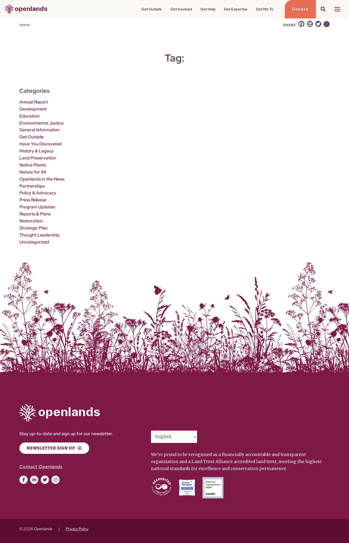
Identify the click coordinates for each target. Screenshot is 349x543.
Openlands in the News (41, 179)
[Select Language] (174, 437)
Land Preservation (37, 158)
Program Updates (37, 207)
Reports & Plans (35, 214)
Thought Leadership (39, 235)
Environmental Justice (41, 123)
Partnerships (32, 186)
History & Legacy (36, 151)
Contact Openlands (40, 466)
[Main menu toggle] (337, 9)
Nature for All (32, 172)
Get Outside (31, 137)
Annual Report (33, 102)
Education (29, 116)
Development (33, 109)
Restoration (31, 221)
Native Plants (32, 165)
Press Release (32, 200)
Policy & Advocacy (37, 193)
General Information (39, 130)
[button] (164, 9)
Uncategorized (34, 242)
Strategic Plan (33, 228)
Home (24, 24)
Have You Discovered (40, 144)
